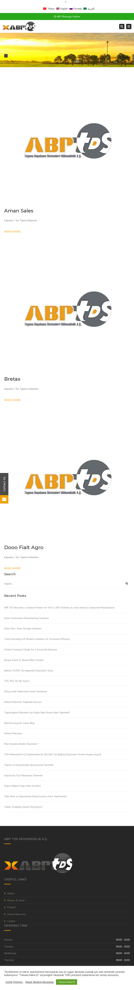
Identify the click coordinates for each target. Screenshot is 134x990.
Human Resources (16, 914)
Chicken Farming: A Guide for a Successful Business (30, 649)
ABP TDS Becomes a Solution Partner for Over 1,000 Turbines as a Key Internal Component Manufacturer (59, 607)
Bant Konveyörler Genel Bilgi (19, 723)
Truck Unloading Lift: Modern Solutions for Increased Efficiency (37, 639)
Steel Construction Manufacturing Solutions (26, 618)
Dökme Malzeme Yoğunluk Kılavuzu (23, 702)
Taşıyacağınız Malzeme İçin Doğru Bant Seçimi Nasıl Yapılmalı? (37, 712)
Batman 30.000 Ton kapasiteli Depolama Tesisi (28, 670)
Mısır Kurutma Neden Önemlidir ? (21, 743)
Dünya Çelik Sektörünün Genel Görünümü (25, 691)
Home (113, 57)
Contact (11, 921)
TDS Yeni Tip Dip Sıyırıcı (16, 680)
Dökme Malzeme (13, 733)
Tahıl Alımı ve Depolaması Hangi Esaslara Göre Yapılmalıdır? (35, 796)
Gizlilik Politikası (14, 982)
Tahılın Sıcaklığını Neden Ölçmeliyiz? (23, 806)
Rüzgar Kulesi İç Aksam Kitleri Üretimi (23, 660)
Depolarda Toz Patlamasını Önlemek (23, 775)
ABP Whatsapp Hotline (67, 16)
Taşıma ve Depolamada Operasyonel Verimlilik (28, 764)
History (11, 893)
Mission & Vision (16, 900)
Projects (11, 907)
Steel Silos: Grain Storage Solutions (22, 628)
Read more (12, 231)
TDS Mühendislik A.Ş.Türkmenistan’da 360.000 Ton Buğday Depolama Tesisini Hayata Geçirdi (52, 754)
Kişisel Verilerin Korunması (39, 982)
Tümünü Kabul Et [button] (66, 982)
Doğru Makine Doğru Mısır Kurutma (22, 785)
